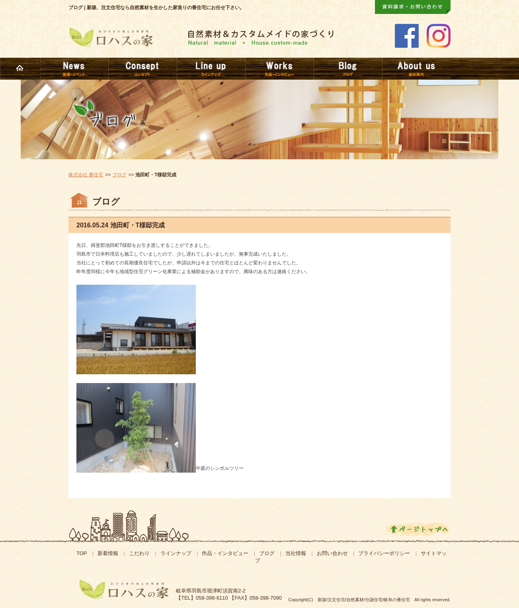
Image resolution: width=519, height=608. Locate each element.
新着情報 (108, 553)
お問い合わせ (332, 553)
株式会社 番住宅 (85, 175)
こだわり (139, 553)
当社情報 (295, 553)
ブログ (119, 175)
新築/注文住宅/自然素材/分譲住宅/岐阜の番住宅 (364, 599)
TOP (81, 553)
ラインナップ (175, 553)
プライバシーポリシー (384, 553)
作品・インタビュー (225, 553)
